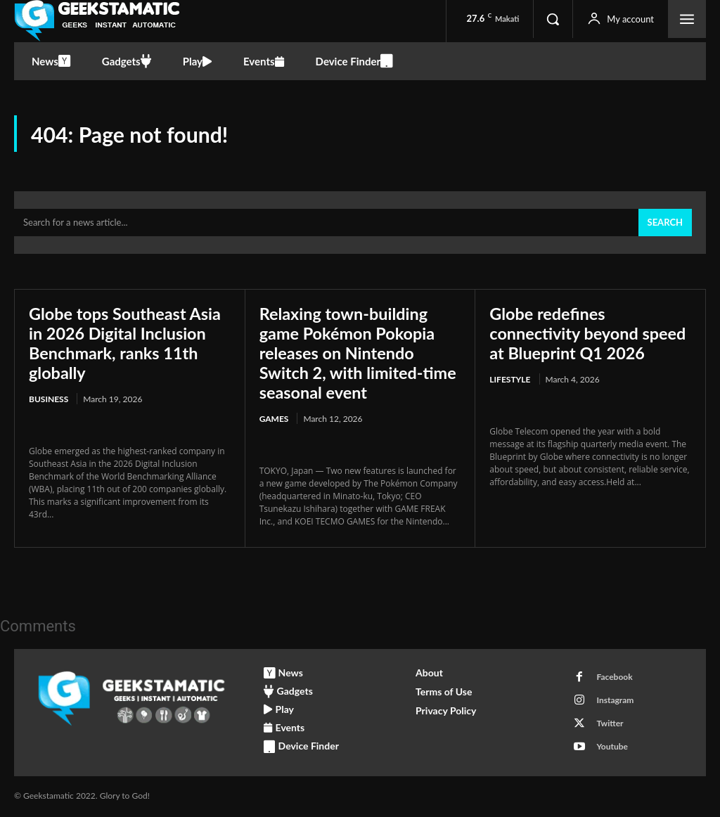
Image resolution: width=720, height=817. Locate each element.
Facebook (614, 677)
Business (48, 399)
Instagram (615, 700)
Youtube (612, 747)
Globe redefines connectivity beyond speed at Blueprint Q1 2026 (589, 334)
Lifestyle (509, 380)
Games (274, 418)
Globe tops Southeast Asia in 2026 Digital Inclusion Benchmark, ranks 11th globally (127, 343)
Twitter (609, 724)
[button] (553, 19)
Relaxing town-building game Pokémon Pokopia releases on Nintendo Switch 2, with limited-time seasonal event (349, 353)
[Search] (665, 224)
